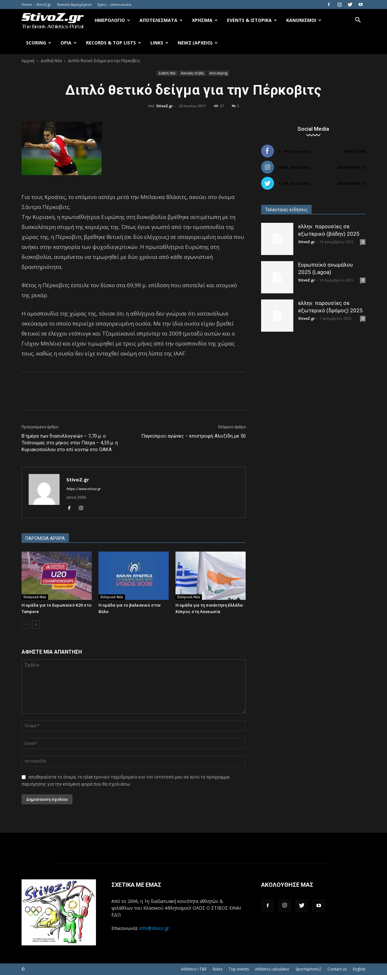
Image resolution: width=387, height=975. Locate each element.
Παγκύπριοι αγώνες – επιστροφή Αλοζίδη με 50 (193, 436)
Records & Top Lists (113, 43)
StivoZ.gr (164, 105)
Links (159, 43)
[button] (357, 21)
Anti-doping (218, 73)
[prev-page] (26, 624)
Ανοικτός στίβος (192, 73)
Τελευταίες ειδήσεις (286, 209)
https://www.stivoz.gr (83, 489)
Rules (217, 969)
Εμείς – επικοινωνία (114, 4)
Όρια (69, 43)
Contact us (337, 969)
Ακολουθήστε (351, 167)
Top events (239, 969)
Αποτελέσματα (161, 20)
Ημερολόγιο (112, 20)
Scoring (38, 43)
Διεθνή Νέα (51, 60)
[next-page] (36, 624)
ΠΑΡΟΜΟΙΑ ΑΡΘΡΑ (45, 538)
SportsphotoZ (308, 969)
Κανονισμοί (303, 20)
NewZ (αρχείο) (198, 43)
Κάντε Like (355, 151)
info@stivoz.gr (154, 928)
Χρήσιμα (205, 20)
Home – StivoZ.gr (36, 4)
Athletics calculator (272, 969)
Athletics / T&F (194, 969)
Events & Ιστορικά (252, 20)
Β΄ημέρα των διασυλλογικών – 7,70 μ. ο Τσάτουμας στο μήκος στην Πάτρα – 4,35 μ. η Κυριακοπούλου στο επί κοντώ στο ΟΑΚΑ (70, 442)
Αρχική (28, 60)
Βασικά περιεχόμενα (74, 4)
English (359, 969)
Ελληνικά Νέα (35, 597)
